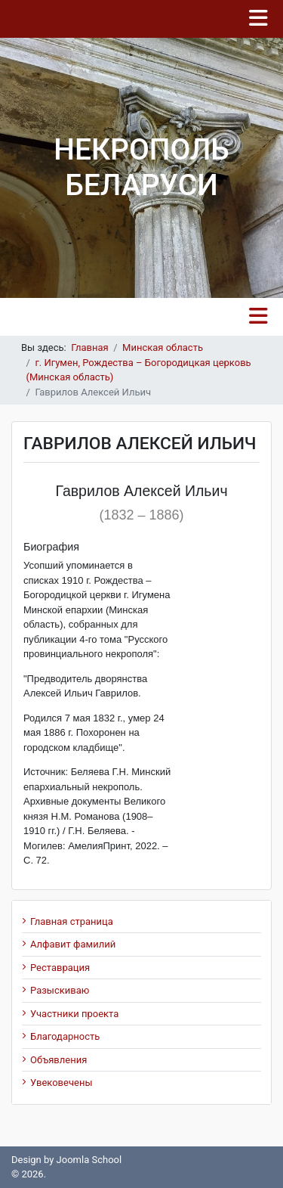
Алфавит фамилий (72, 944)
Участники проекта (74, 1013)
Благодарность (65, 1036)
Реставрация (60, 967)
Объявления (58, 1059)
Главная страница (71, 921)
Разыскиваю (59, 990)
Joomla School (89, 1159)
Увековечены (61, 1082)
